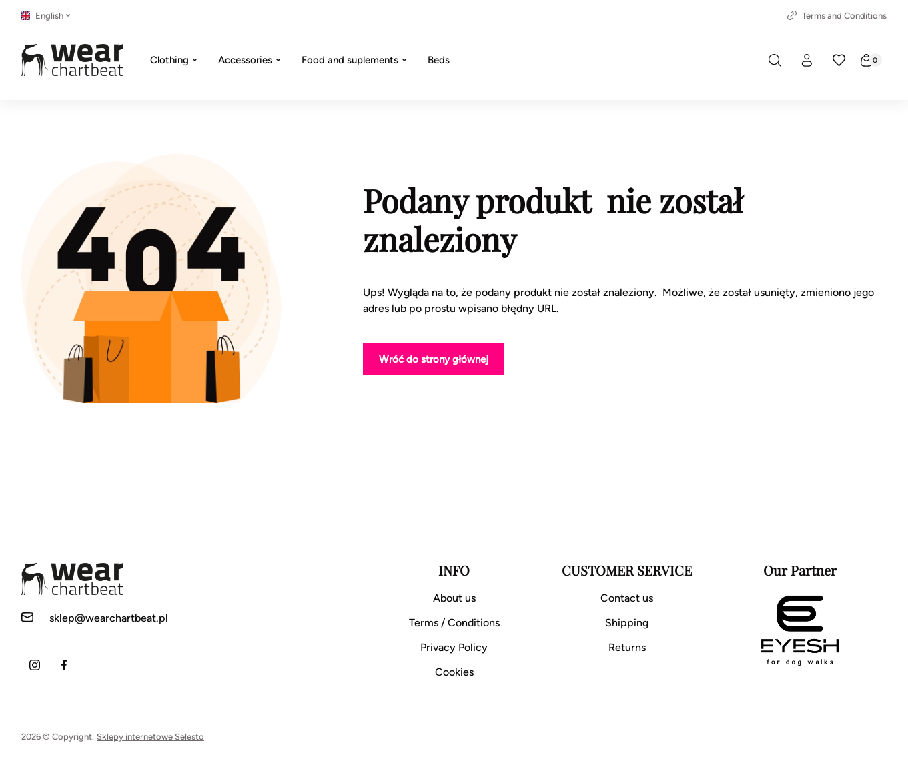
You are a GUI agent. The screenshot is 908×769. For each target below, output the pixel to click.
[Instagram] (34, 665)
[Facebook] (64, 665)
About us (454, 598)
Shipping (626, 622)
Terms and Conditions (837, 16)
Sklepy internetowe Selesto (150, 737)
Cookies (454, 672)
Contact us (626, 598)
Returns (627, 647)
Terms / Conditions (454, 622)
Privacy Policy (454, 647)
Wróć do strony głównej (433, 359)
